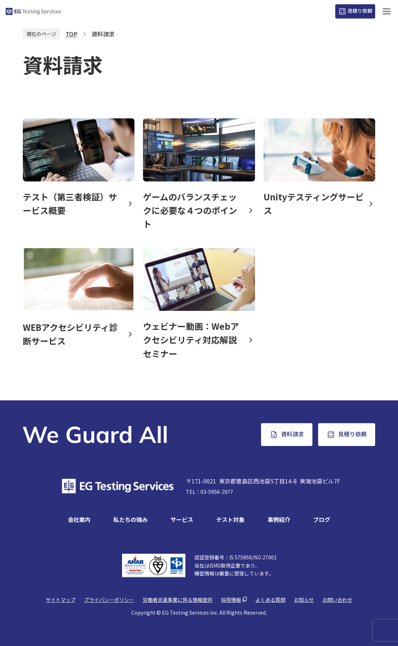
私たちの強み (130, 519)
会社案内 (79, 519)
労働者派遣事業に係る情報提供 (178, 599)
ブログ (321, 519)
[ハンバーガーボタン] (386, 11)
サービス (181, 519)
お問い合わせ (337, 599)
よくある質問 (270, 599)
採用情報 (231, 599)
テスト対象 (230, 519)
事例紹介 (278, 519)
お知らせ (304, 599)
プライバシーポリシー (109, 599)
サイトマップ (61, 599)
